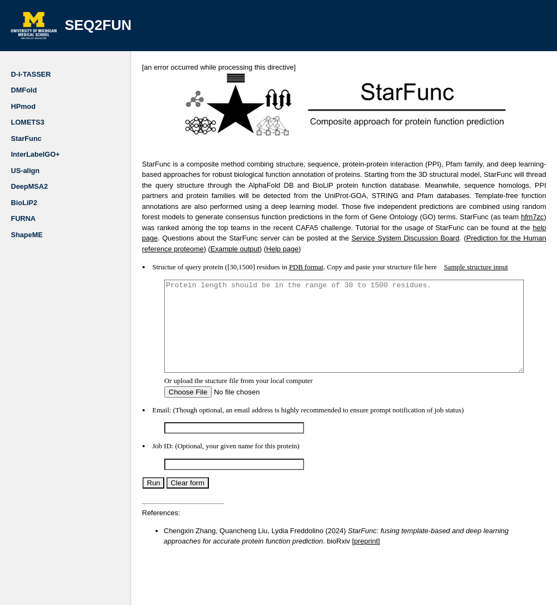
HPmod (23, 106)
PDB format (284, 256)
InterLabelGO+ (35, 154)
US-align (25, 170)
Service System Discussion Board (216, 238)
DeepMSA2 (29, 186)
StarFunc (26, 138)
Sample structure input (454, 256)
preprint (295, 549)
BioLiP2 (24, 203)
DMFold (24, 90)
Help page (496, 238)
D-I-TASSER (31, 74)
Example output (448, 238)
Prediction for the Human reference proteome (346, 238)
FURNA (23, 218)
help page (387, 228)
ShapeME (27, 235)
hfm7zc (399, 217)
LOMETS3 (27, 122)
